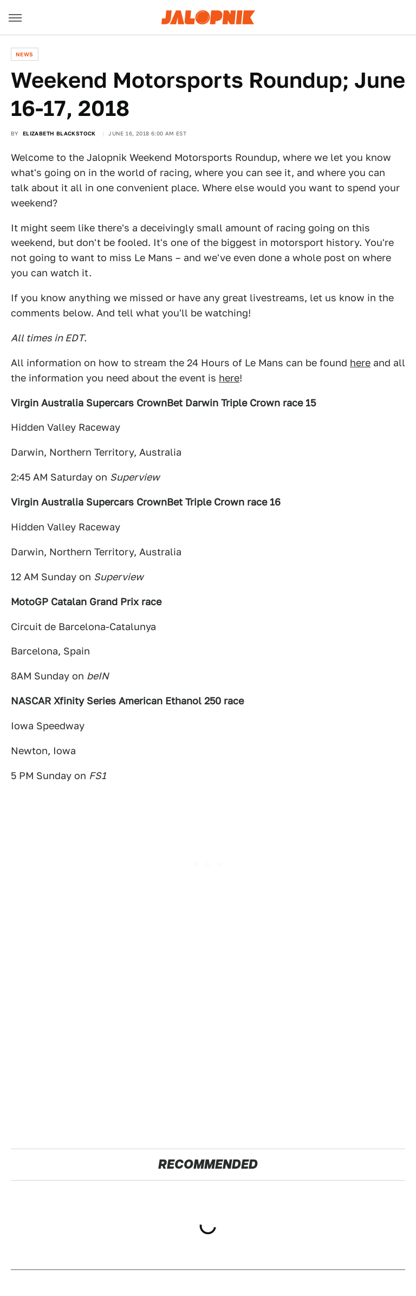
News (25, 54)
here (360, 362)
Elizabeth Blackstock (59, 133)
